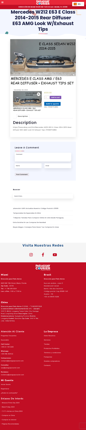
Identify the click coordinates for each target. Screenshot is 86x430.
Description (23, 116)
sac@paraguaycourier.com (10, 362)
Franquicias (48, 351)
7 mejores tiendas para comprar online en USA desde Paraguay (38, 218)
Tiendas (47, 339)
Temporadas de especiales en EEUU (27, 213)
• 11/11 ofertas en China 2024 (11, 406)
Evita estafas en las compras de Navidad (29, 222)
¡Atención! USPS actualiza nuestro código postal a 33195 (35, 208)
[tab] (22, 116)
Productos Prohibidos (51, 343)
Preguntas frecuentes (8, 330)
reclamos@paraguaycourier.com (12, 369)
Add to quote (52, 104)
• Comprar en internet (8, 414)
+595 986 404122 (7, 348)
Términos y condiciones (52, 347)
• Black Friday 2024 (7, 401)
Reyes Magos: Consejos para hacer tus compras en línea (36, 227)
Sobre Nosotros (49, 330)
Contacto (47, 360)
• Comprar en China (8, 410)
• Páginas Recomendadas (10, 418)
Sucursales (5, 334)
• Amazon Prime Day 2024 (10, 397)
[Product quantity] (46, 97)
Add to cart (55, 97)
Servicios (47, 334)
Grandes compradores (52, 356)
